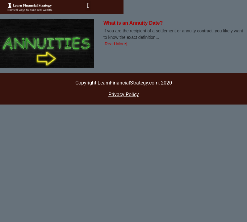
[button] (88, 6)
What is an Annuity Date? (133, 23)
